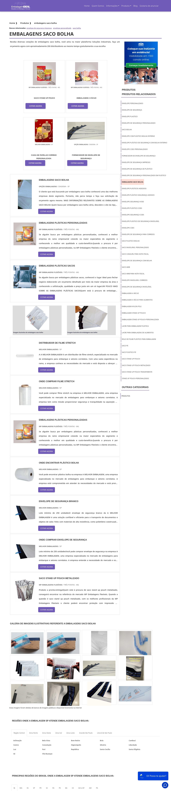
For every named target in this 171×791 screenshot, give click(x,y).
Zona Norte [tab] (33, 676)
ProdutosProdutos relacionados (139, 92)
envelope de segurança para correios (138, 234)
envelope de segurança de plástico (137, 169)
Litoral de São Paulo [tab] (104, 676)
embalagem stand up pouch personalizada (140, 319)
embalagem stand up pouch (134, 313)
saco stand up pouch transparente (137, 372)
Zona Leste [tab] (70, 676)
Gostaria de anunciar (149, 5)
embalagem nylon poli (131, 306)
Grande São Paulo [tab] (86, 676)
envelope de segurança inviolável (136, 287)
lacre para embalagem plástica (135, 326)
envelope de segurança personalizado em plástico (144, 175)
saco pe (125, 346)
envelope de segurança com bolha (137, 260)
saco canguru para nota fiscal (135, 254)
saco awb (126, 267)
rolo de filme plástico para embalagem (139, 339)
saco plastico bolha (130, 241)
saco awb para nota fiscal (133, 274)
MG (21, 731)
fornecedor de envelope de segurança (138, 156)
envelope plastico (129, 116)
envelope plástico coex (132, 208)
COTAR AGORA (26, 106)
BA (66, 731)
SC (47, 731)
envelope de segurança (132, 110)
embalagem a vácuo (130, 293)
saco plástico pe (129, 352)
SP (34, 731)
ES (27, 731)
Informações (112, 5)
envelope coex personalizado (135, 149)
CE (73, 731)
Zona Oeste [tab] (46, 676)
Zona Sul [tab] (58, 676)
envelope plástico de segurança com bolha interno (144, 143)
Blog (135, 5)
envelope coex (128, 228)
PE (60, 731)
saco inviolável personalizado (135, 247)
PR (41, 731)
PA (97, 731)
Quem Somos (98, 5)
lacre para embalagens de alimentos (138, 332)
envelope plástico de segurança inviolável (140, 221)
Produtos (125, 5)
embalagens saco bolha (132, 182)
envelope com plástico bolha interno (138, 136)
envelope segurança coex (133, 215)
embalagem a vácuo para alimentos (137, 300)
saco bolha (77, 28)
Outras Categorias (135, 387)
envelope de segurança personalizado (138, 123)
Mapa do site (147, 767)
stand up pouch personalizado (135, 378)
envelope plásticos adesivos (134, 188)
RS (53, 731)
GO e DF (81, 731)
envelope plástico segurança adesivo (138, 195)
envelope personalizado (62, 28)
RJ (14, 731)
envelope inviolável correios (134, 280)
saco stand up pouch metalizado (136, 365)
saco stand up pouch (131, 359)
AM (90, 731)
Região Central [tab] (19, 676)
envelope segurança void (133, 201)
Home (87, 6)
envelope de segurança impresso (39, 28)
